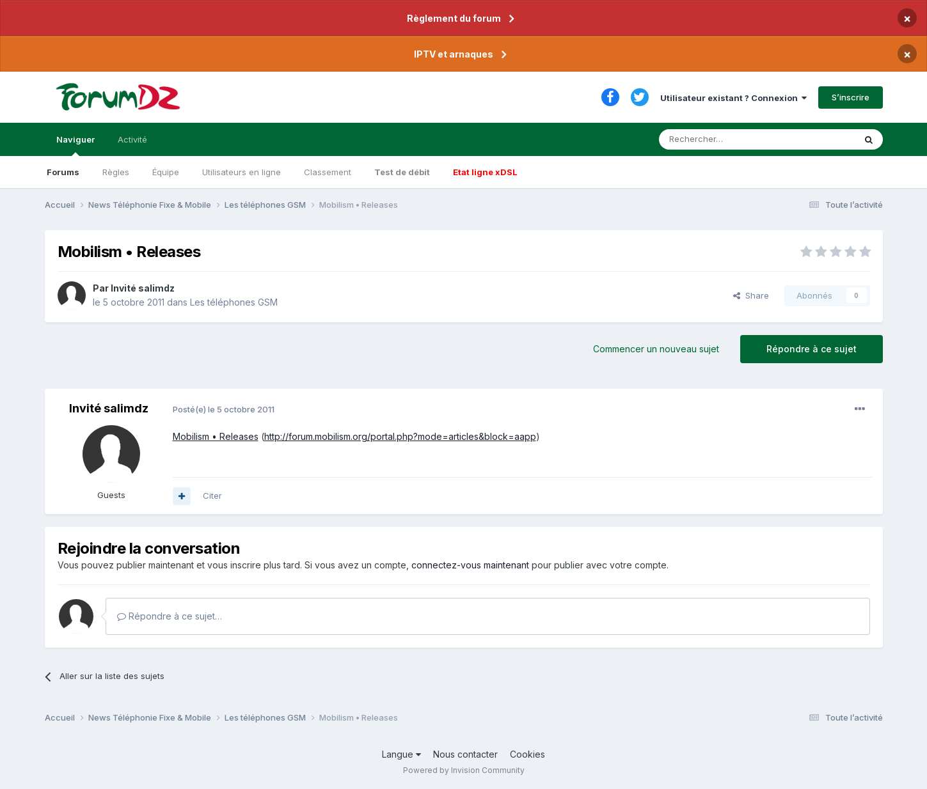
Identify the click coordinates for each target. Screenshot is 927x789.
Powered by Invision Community (464, 770)
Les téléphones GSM (234, 302)
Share (751, 295)
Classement (327, 172)
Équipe (165, 172)
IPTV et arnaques (453, 54)
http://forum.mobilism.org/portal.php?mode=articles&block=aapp (400, 436)
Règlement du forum (454, 18)
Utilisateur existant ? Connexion (733, 98)
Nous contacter (465, 754)
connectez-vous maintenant (470, 564)
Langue (401, 754)
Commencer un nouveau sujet (656, 348)
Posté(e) (223, 409)
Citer (212, 495)
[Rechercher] (728, 139)
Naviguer (75, 145)
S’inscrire (850, 97)
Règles (115, 172)
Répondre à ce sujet (811, 348)
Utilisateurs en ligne (241, 172)
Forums (63, 172)
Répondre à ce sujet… (169, 616)
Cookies (527, 754)
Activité (132, 139)
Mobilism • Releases (215, 436)
